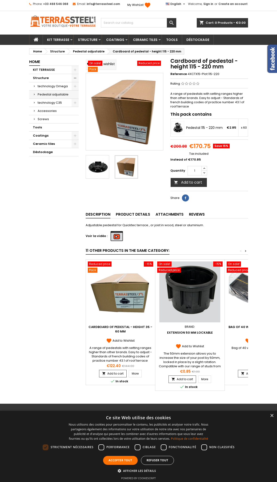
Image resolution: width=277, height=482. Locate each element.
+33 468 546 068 (55, 4)
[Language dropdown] (176, 4)
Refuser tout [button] (157, 460)
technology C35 (50, 102)
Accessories (47, 111)
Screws (43, 119)
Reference (178, 74)
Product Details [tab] (133, 214)
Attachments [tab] (170, 214)
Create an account (233, 4)
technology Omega (53, 86)
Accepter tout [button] (120, 460)
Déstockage (197, 39)
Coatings (115, 39)
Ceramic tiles (145, 39)
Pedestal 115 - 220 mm (204, 128)
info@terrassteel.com (103, 4)
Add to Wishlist (120, 340)
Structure (87, 39)
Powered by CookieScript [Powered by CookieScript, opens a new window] (138, 478)
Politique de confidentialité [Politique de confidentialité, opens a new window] (189, 439)
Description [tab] (98, 214)
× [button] (271, 416)
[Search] (138, 23)
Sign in (208, 4)
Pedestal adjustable (53, 94)
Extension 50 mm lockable (190, 332)
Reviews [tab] (197, 214)
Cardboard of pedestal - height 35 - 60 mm (120, 329)
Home (34, 61)
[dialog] (138, 446)
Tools (172, 39)
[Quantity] (195, 170)
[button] (138, 470)
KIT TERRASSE (58, 39)
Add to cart (188, 182)
